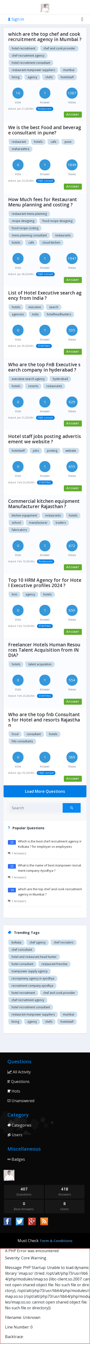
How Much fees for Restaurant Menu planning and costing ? (42, 202)
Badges (16, 1159)
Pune (68, 142)
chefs (49, 77)
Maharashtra (20, 149)
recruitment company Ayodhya (32, 986)
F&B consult (45, 180)
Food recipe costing (25, 228)
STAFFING (44, 346)
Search (53, 307)
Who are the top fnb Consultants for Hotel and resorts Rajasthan (44, 719)
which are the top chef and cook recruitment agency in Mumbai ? (45, 36)
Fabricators (19, 530)
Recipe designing (23, 221)
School (16, 523)
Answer (72, 114)
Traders (61, 523)
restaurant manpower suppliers (33, 70)
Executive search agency (28, 379)
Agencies (18, 314)
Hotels (38, 142)
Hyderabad (60, 379)
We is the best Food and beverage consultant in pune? (44, 130)
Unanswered (20, 1100)
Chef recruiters (63, 942)
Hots (13, 1091)
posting (52, 451)
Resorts (33, 386)
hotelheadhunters (59, 314)
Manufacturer (38, 523)
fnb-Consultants (22, 741)
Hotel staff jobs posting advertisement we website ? (44, 439)
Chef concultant (22, 950)
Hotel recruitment (23, 48)
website (71, 451)
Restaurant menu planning (29, 214)
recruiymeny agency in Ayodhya (33, 978)
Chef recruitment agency (28, 56)
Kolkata (16, 942)
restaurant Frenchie (54, 964)
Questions (18, 1081)
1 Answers (17, 853)
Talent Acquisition (40, 664)
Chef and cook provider (59, 48)
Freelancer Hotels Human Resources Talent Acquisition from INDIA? (44, 650)
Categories (19, 1125)
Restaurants (63, 235)
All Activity (19, 1072)
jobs (36, 451)
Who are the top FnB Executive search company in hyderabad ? (44, 367)
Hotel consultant (22, 964)
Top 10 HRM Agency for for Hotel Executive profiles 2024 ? (44, 583)
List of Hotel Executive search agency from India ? (45, 295)
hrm (14, 594)
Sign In (16, 19)
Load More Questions (45, 791)
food (15, 734)
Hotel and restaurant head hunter (34, 957)
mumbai (68, 70)
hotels (16, 307)
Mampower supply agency (30, 971)
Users (14, 1134)
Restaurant (45, 108)
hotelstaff (67, 77)
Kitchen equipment (24, 515)
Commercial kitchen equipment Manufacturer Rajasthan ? (44, 504)
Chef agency (38, 942)
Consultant (34, 734)
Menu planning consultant (29, 235)
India (35, 314)
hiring (15, 77)
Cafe (53, 142)
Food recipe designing (57, 221)
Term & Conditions (56, 1240)
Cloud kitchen (51, 242)
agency (32, 77)
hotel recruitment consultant (31, 63)
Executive (34, 307)
